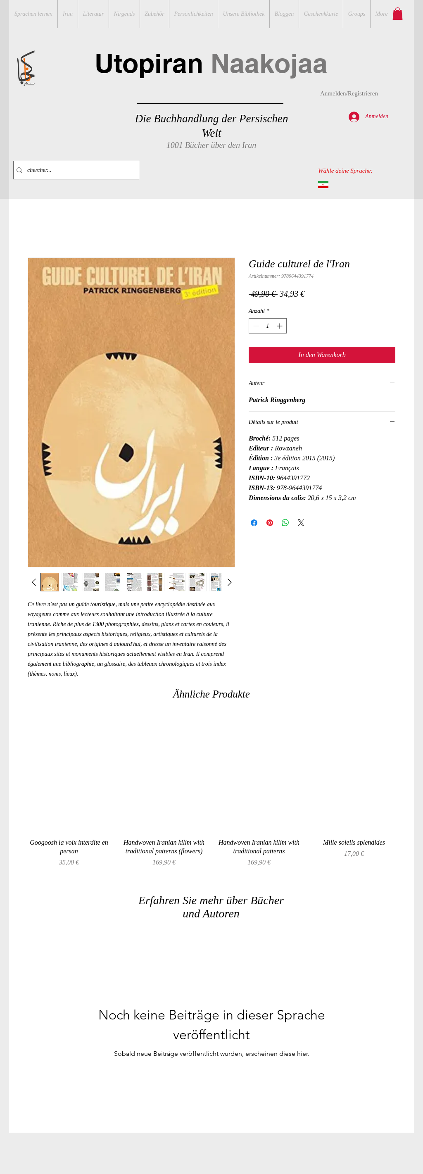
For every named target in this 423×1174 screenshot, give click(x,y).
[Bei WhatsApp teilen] (285, 523)
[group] (211, 796)
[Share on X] (301, 523)
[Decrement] (255, 326)
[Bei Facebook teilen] (254, 523)
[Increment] (280, 326)
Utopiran (211, 63)
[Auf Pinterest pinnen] (270, 523)
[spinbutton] (267, 326)
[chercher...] (74, 170)
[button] (397, 13)
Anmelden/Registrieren (349, 93)
